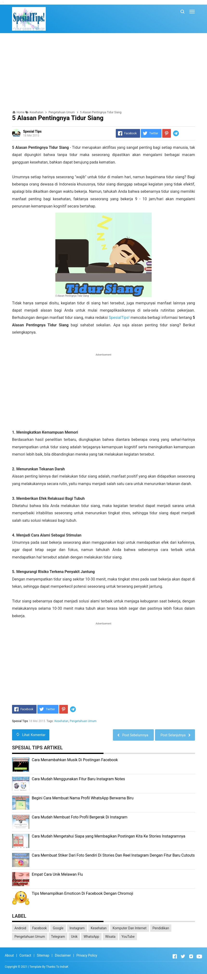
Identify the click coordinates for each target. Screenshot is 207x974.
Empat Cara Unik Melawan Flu (57, 874)
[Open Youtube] (199, 956)
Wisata (110, 936)
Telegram (58, 936)
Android (20, 928)
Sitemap (43, 955)
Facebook (39, 928)
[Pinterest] (166, 133)
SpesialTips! (119, 317)
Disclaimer (63, 955)
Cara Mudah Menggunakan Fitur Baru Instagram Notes (78, 779)
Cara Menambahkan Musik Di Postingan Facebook (75, 760)
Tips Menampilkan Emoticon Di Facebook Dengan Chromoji (82, 893)
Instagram (77, 928)
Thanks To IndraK (57, 966)
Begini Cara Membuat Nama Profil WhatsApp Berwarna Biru (83, 798)
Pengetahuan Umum (83, 721)
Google (58, 928)
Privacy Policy (86, 955)
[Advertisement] (103, 72)
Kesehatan (61, 721)
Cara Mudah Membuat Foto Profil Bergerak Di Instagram (79, 817)
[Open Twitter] (183, 956)
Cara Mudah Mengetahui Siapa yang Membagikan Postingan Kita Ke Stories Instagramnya (108, 836)
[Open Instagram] (191, 956)
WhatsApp (91, 936)
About (9, 955)
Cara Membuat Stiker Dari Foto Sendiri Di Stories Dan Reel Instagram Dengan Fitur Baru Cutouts (113, 855)
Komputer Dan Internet (130, 928)
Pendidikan (161, 928)
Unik (74, 936)
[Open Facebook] (175, 956)
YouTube (128, 936)
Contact (25, 955)
